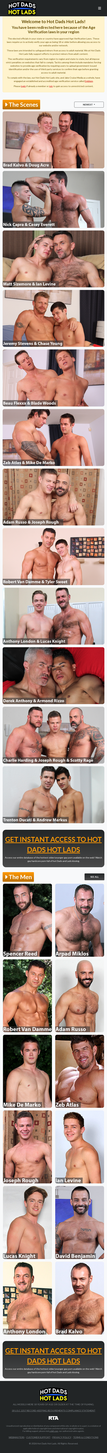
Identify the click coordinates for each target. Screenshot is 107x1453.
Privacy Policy (61, 1437)
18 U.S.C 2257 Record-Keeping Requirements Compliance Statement (53, 1410)
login (23, 86)
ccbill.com (53, 1431)
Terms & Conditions (85, 1437)
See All (94, 876)
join (51, 86)
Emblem (89, 81)
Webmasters (16, 1437)
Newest (88, 104)
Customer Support (38, 1437)
